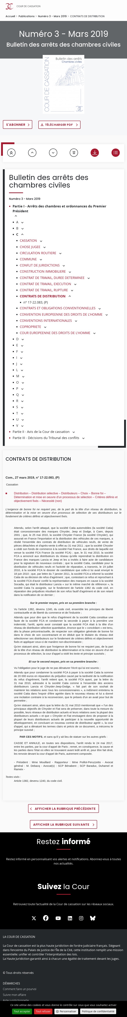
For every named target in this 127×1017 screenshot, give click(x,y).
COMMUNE (28, 259)
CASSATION (28, 240)
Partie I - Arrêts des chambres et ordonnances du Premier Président (59, 208)
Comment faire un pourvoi (19, 989)
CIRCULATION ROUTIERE (38, 253)
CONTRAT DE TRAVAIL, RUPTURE (44, 290)
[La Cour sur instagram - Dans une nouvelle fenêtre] (81, 918)
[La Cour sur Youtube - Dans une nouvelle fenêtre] (58, 918)
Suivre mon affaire (14, 995)
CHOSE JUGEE (30, 247)
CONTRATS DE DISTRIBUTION (43, 296)
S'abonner (15, 124)
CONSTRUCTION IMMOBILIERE (43, 271)
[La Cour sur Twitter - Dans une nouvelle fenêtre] (34, 918)
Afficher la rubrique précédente (65, 808)
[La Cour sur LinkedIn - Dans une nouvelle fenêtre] (70, 918)
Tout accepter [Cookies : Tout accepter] (22, 1011)
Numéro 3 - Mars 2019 (52, 16)
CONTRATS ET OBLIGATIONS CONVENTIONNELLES (57, 308)
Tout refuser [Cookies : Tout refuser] (43, 1011)
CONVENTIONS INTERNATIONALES (46, 320)
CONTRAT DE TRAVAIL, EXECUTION (45, 284)
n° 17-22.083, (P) (35, 302)
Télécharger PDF (59, 125)
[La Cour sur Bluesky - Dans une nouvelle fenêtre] (92, 918)
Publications (27, 16)
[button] (16, 216)
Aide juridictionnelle (16, 1000)
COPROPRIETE (30, 326)
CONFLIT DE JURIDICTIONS (40, 265)
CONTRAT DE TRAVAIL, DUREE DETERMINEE (52, 278)
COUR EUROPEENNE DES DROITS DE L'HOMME (55, 333)
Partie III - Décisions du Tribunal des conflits (46, 438)
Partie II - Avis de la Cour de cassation (41, 431)
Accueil (10, 16)
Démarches (11, 983)
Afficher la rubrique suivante (61, 824)
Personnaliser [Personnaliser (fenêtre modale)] (68, 1011)
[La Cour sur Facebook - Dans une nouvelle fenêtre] (45, 918)
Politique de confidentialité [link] (98, 1011)
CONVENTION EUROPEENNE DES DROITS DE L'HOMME (61, 314)
